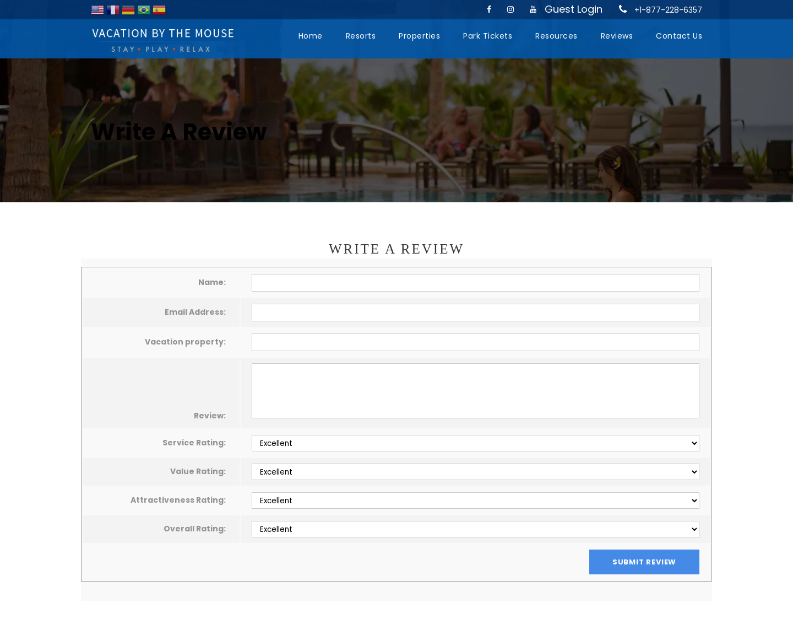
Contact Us (679, 35)
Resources (556, 35)
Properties (419, 35)
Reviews (617, 35)
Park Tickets (487, 35)
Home (310, 35)
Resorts (361, 35)
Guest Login (573, 9)
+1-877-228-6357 (668, 9)
